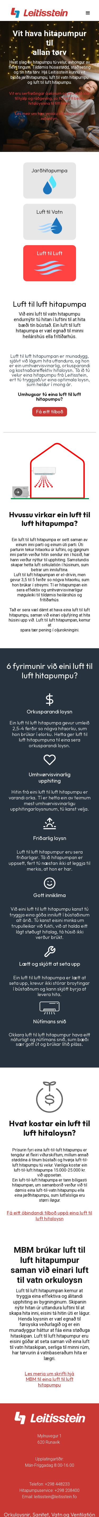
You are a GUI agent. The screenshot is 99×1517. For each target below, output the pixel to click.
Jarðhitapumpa (49, 170)
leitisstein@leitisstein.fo (55, 1496)
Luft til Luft (50, 253)
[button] (88, 13)
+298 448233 (57, 1484)
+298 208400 (67, 1490)
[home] (37, 12)
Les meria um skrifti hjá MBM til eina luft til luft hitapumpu (49, 1379)
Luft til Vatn (49, 211)
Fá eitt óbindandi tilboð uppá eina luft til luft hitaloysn (49, 1215)
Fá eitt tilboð (49, 412)
